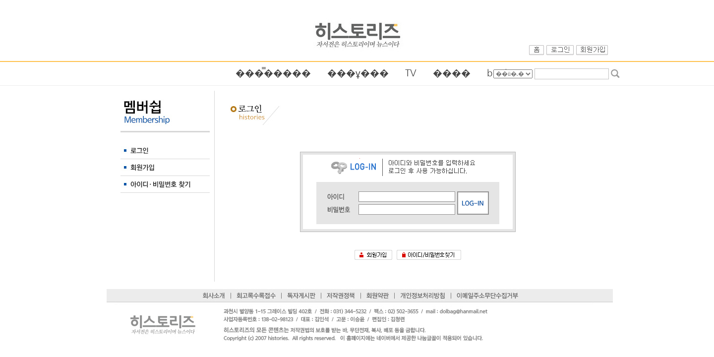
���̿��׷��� (273, 73)
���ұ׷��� (358, 73)
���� (452, 73)
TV (410, 73)
